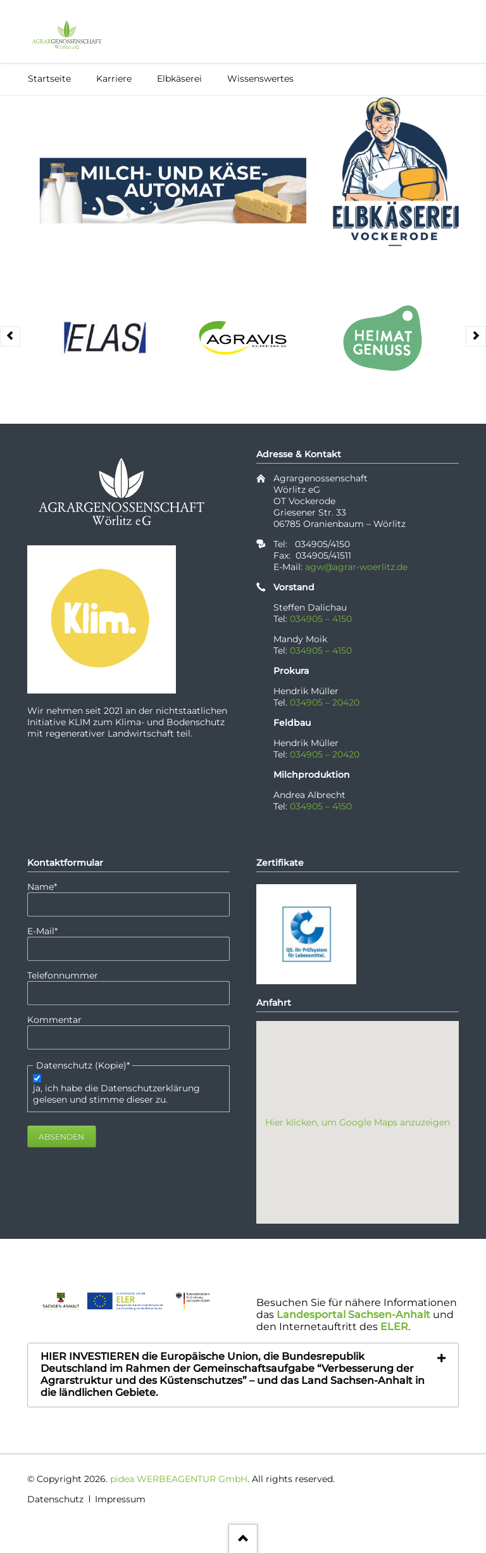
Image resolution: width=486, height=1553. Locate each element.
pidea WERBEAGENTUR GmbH (178, 1479)
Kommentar (54, 1019)
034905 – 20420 (324, 702)
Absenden (61, 1136)
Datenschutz (55, 1499)
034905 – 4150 (321, 618)
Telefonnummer (62, 975)
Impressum (120, 1499)
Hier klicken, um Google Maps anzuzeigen (357, 1122)
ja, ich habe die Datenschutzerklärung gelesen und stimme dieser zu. (116, 1093)
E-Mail (49, 931)
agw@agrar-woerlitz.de (356, 567)
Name (49, 886)
